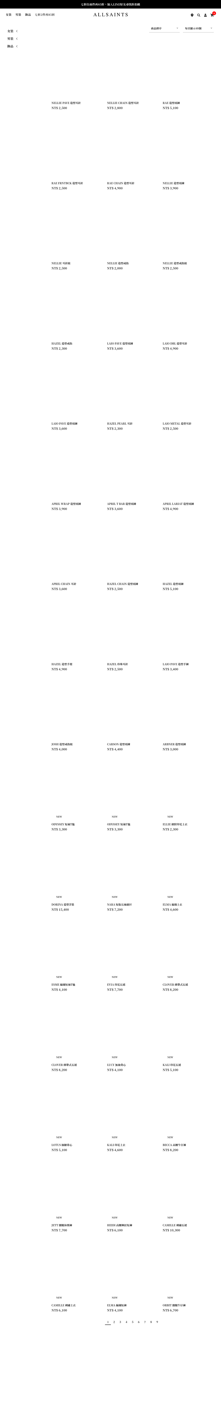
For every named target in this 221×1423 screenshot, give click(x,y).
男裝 (18, 15)
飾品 (28, 15)
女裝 (9, 15)
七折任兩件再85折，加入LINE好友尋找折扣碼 (110, 4)
